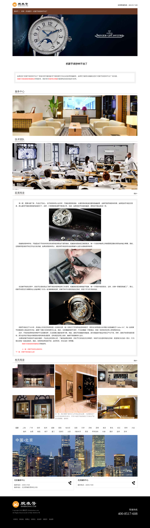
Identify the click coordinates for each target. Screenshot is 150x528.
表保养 (39, 519)
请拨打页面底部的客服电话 (26, 79)
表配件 (45, 519)
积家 (22, 11)
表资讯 (15, 519)
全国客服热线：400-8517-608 (128, 5)
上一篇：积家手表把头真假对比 (32, 349)
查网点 (27, 519)
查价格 (21, 519)
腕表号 (16, 11)
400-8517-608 (128, 514)
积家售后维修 (53, 79)
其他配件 (29, 11)
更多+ (136, 193)
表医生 (33, 519)
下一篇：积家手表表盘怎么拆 (25, 352)
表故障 (51, 519)
